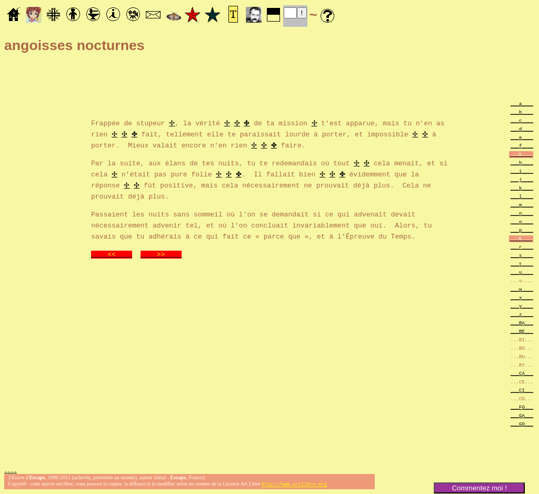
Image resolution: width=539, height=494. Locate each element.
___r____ (522, 246)
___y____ (522, 305)
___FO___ (522, 406)
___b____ (522, 111)
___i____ (522, 170)
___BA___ (522, 322)
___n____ (522, 213)
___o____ (522, 221)
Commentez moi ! (479, 488)
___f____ (522, 145)
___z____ (522, 314)
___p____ (522, 229)
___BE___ (522, 331)
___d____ (522, 128)
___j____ (522, 179)
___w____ (522, 288)
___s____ (522, 255)
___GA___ (522, 415)
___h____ (522, 162)
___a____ (522, 103)
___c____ (522, 120)
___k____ (522, 187)
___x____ (522, 297)
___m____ (522, 204)
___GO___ (522, 423)
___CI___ (522, 390)
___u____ (522, 272)
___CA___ (522, 373)
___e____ (522, 137)
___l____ (522, 196)
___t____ (522, 263)
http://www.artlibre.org (294, 485)
